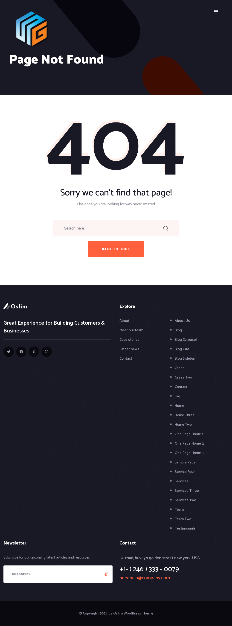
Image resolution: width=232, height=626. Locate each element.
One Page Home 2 (189, 443)
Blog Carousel (186, 340)
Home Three (184, 415)
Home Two (183, 425)
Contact (125, 358)
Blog (178, 330)
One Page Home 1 (189, 434)
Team (179, 510)
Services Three (187, 491)
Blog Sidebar (185, 358)
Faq (177, 396)
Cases (179, 368)
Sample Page (185, 462)
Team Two (183, 519)
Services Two (185, 500)
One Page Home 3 (189, 453)
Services (181, 481)
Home (179, 406)
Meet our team (131, 330)
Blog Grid (182, 349)
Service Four (184, 472)
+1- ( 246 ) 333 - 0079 (149, 569)
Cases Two (183, 377)
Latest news (129, 349)
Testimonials (185, 528)
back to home (116, 249)
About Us (182, 321)
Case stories (129, 340)
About (124, 321)
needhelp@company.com (144, 578)
